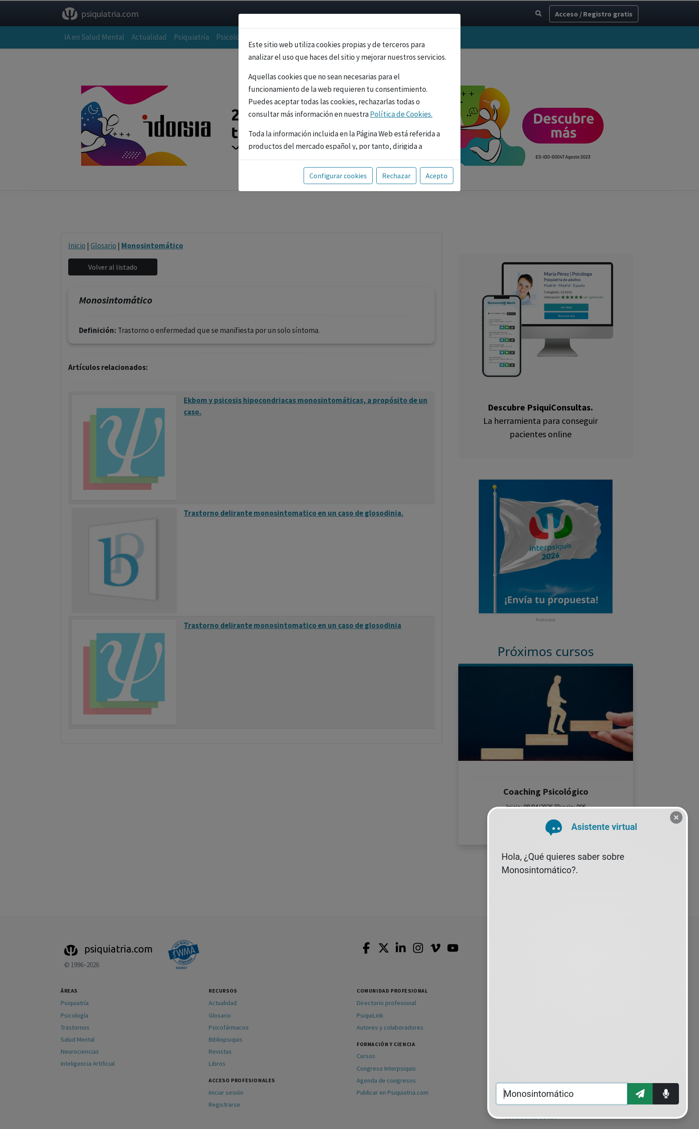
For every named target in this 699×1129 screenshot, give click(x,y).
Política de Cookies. (401, 114)
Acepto (437, 175)
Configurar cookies (338, 175)
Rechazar (396, 175)
